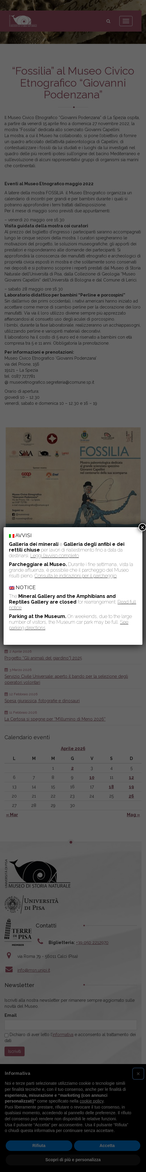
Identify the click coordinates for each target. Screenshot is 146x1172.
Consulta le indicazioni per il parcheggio (75, 576)
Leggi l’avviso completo (54, 555)
